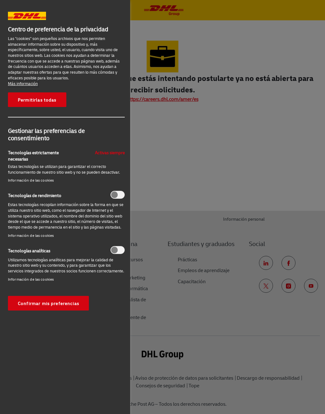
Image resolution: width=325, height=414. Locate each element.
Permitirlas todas (37, 100)
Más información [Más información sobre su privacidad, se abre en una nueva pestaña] (23, 83)
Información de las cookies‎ (31, 180)
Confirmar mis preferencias (48, 303)
